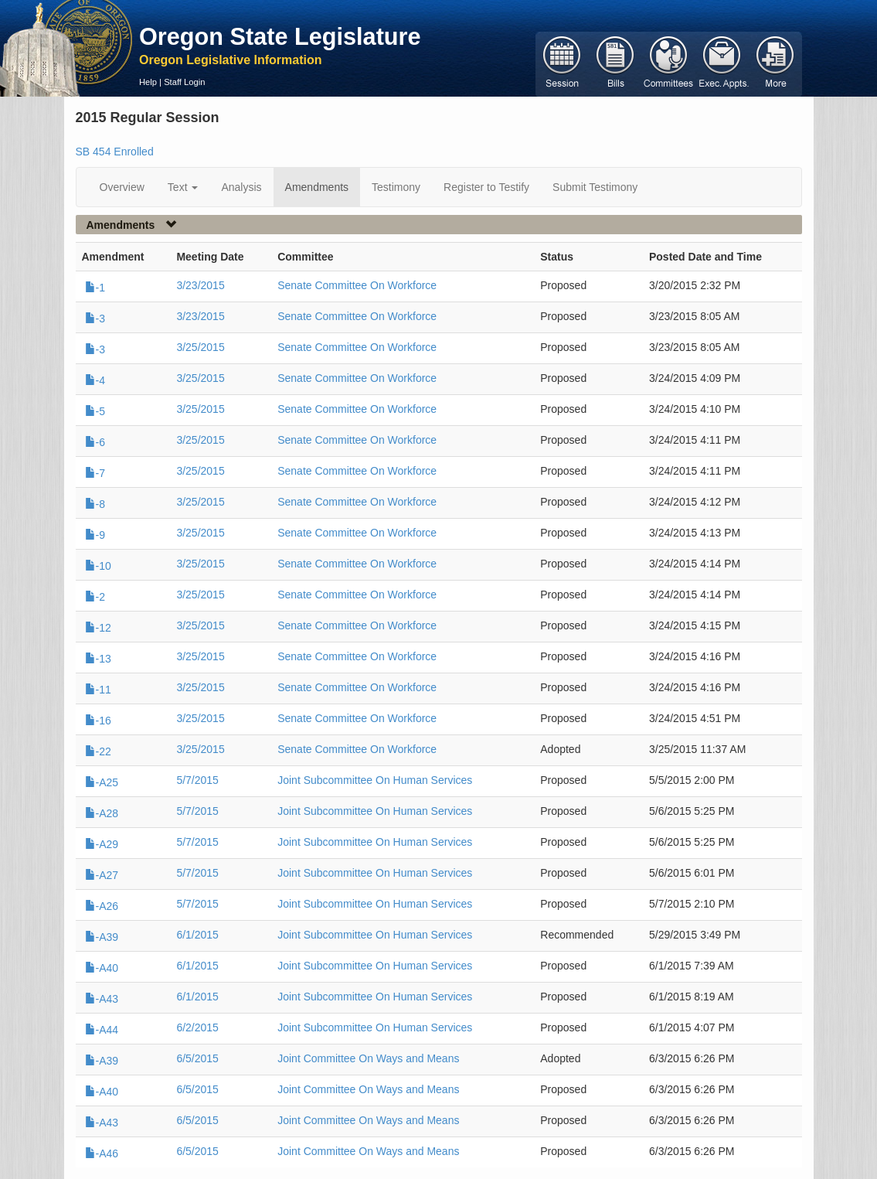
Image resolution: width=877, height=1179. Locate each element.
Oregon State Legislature (280, 36)
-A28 (102, 813)
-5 (95, 411)
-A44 (102, 1030)
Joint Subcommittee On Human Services (374, 780)
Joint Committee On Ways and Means (368, 1058)
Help (148, 82)
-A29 (102, 844)
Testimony (396, 187)
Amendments (316, 187)
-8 (95, 504)
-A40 (102, 968)
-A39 (102, 937)
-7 (95, 473)
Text (183, 187)
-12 (98, 628)
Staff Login (184, 82)
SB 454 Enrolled (115, 151)
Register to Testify (486, 187)
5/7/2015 (197, 780)
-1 (95, 287)
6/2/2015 (197, 1027)
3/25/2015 (200, 347)
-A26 (102, 906)
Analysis (241, 187)
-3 (95, 318)
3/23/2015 (200, 285)
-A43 (102, 999)
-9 (95, 535)
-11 (98, 689)
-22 (98, 751)
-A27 (102, 875)
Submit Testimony (594, 187)
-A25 (102, 782)
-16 (98, 720)
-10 (98, 566)
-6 (95, 442)
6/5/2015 (197, 1058)
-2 (95, 597)
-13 (98, 659)
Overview (122, 187)
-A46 (102, 1153)
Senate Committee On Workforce (357, 285)
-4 (95, 380)
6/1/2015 (197, 935)
